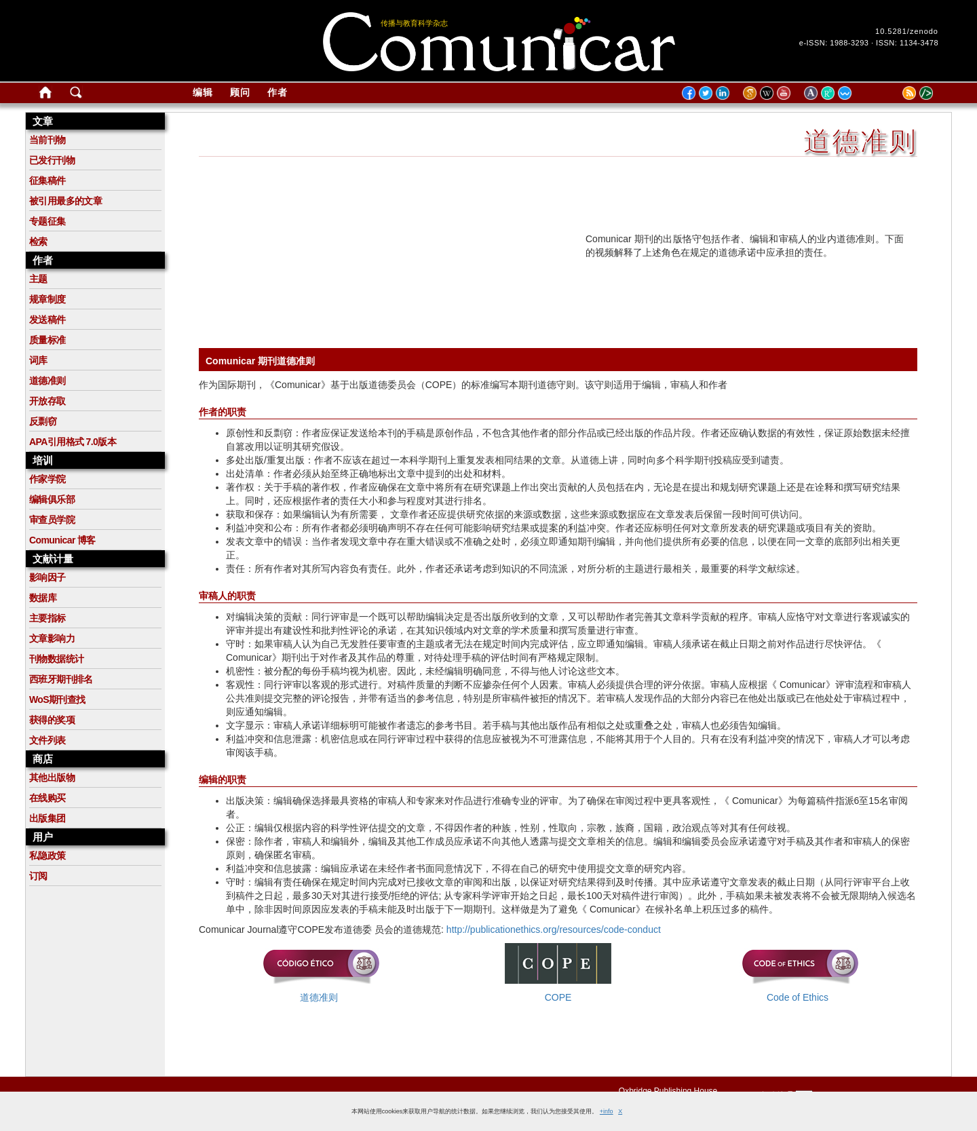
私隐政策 (47, 855)
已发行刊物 (52, 160)
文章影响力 (52, 638)
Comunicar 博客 (62, 540)
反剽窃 (42, 421)
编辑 (203, 92)
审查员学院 (52, 519)
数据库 (42, 597)
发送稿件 (47, 319)
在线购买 (47, 797)
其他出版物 (52, 777)
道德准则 (47, 380)
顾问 (240, 92)
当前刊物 (47, 139)
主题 (38, 278)
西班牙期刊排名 (61, 679)
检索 (38, 241)
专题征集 (47, 221)
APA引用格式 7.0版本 (72, 441)
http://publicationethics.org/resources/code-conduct (553, 929)
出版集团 (47, 818)
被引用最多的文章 (65, 200)
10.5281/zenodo (906, 31)
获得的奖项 (52, 719)
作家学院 (47, 479)
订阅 (38, 875)
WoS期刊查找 (57, 699)
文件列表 (47, 740)
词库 (38, 360)
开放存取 (47, 401)
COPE (558, 997)
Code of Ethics (797, 997)
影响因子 (47, 577)
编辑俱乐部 (52, 499)
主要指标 (47, 618)
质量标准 (47, 339)
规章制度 (47, 299)
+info (606, 1111)
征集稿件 (47, 180)
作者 (277, 92)
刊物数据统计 (56, 658)
